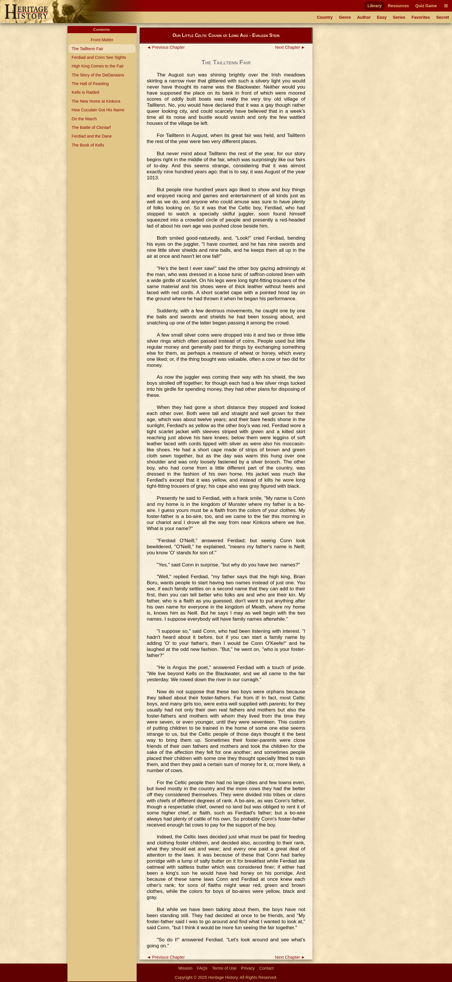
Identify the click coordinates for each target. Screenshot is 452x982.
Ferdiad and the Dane (91, 136)
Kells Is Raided (85, 92)
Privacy (248, 968)
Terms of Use (224, 968)
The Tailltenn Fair (87, 48)
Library (375, 5)
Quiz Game (426, 5)
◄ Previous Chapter (166, 47)
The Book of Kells (87, 145)
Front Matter (102, 39)
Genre (345, 17)
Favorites (421, 17)
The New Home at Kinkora (95, 101)
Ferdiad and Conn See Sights (98, 57)
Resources (398, 5)
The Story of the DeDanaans (97, 75)
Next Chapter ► (290, 47)
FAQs (202, 968)
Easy (382, 17)
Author (364, 17)
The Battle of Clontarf (91, 127)
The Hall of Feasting (90, 83)
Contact (266, 968)
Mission (185, 968)
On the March (84, 119)
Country (325, 17)
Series (399, 17)
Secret (442, 17)
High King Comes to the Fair (97, 66)
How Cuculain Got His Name (97, 110)
